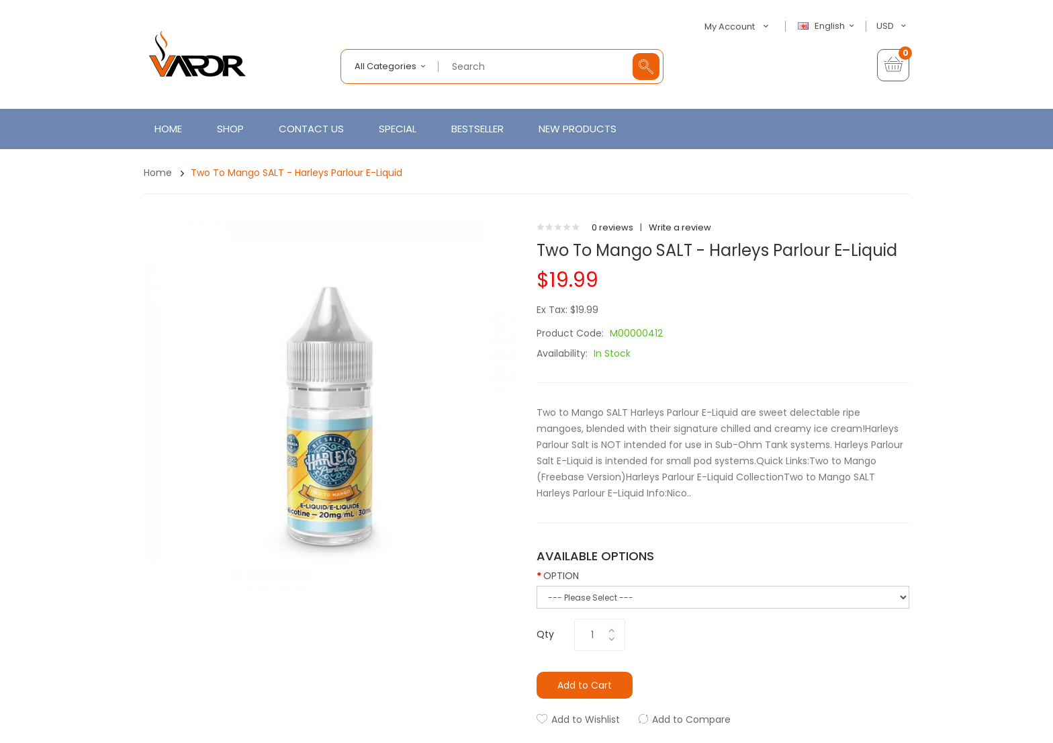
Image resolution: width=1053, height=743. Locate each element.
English (828, 26)
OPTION (561, 575)
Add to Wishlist (585, 719)
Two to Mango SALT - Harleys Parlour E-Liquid (296, 172)
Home (158, 172)
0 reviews (612, 227)
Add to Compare (691, 719)
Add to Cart (584, 685)
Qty (545, 634)
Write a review (680, 227)
